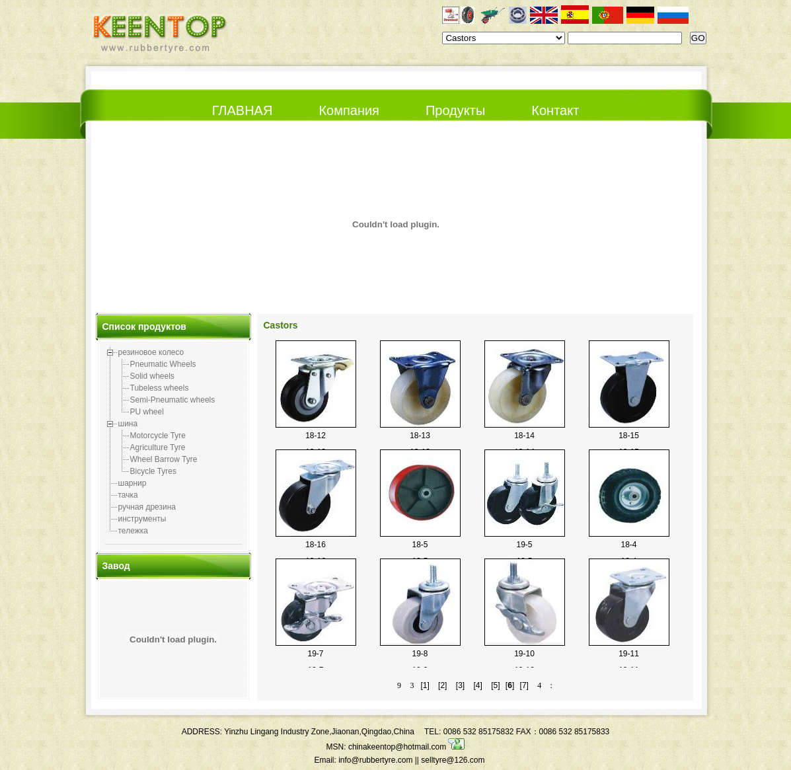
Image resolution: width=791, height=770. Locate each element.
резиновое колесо (151, 352)
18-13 (420, 435)
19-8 (420, 653)
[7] (524, 685)
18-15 (629, 435)
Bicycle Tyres (153, 471)
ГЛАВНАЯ (242, 110)
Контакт (555, 110)
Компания (349, 110)
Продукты (455, 110)
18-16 (315, 544)
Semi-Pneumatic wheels (172, 399)
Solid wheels (152, 376)
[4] (477, 685)
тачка (128, 495)
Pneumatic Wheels (163, 364)
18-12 (315, 435)
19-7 (315, 653)
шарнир (132, 483)
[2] (442, 685)
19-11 (629, 653)
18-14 (524, 435)
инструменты (142, 518)
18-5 (420, 544)
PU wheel (147, 411)
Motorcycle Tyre (158, 435)
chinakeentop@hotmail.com (406, 746)
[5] (495, 685)
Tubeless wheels (159, 388)
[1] (424, 685)
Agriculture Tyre (158, 447)
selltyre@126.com (452, 760)
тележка (133, 530)
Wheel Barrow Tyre (164, 459)
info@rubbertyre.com (375, 760)
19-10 (524, 653)
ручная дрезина (147, 507)
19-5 (524, 544)
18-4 (628, 544)
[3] (460, 685)
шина (128, 423)
